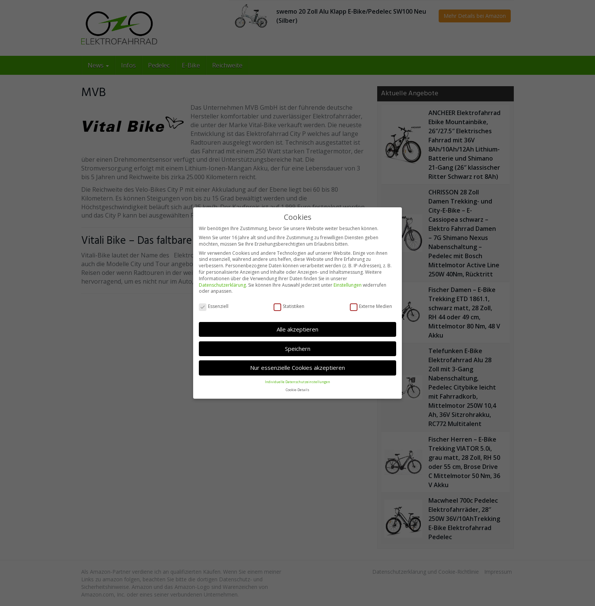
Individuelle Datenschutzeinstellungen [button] (297, 381)
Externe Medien (371, 306)
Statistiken (289, 306)
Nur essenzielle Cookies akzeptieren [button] (297, 367)
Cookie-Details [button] (297, 389)
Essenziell (213, 306)
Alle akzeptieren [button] (297, 329)
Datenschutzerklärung (222, 285)
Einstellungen (348, 285)
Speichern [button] (297, 348)
